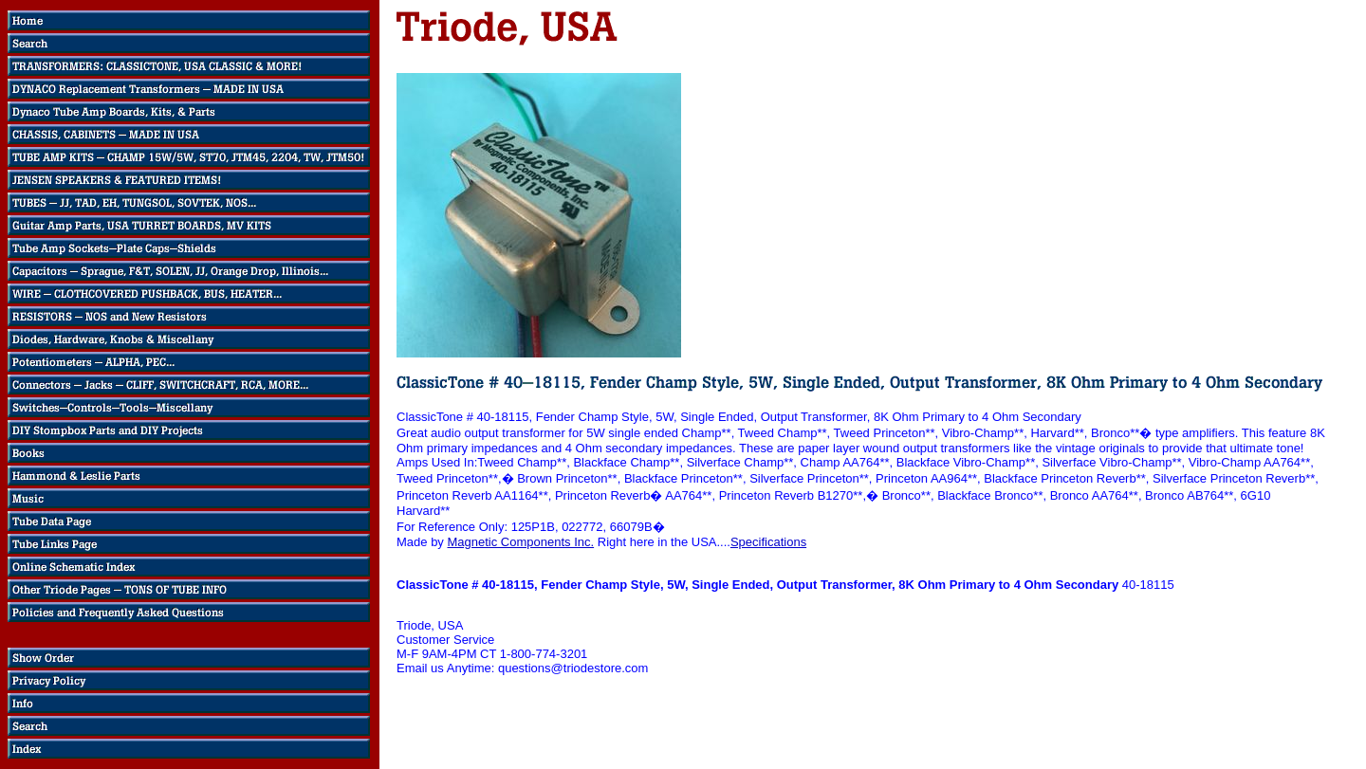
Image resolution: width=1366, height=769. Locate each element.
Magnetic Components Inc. (520, 542)
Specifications (768, 542)
